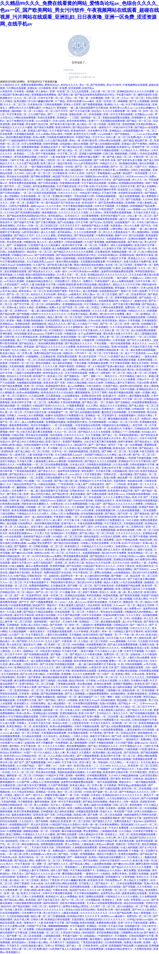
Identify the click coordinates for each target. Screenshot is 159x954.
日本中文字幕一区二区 (51, 98)
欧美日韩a (79, 765)
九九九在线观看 (80, 91)
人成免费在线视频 (102, 864)
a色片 (27, 517)
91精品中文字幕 (118, 258)
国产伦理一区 (125, 513)
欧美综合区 (119, 448)
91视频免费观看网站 (97, 693)
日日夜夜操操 (53, 395)
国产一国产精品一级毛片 (102, 445)
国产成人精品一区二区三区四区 (75, 150)
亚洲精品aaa (7, 323)
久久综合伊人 (51, 736)
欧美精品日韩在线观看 (57, 919)
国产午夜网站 (140, 143)
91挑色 (58, 297)
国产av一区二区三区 (122, 166)
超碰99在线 (141, 301)
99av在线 (149, 487)
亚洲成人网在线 (10, 749)
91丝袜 (87, 792)
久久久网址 (6, 170)
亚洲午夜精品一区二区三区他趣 (37, 683)
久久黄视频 (38, 327)
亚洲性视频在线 (69, 713)
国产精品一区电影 (30, 539)
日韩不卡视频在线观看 (106, 150)
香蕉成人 (62, 294)
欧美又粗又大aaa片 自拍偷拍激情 (97, 700)
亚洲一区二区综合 (34, 386)
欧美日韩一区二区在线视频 (61, 467)
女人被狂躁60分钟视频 (97, 575)
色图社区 (68, 353)
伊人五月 (134, 418)
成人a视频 (130, 229)
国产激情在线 (142, 513)
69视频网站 (32, 356)
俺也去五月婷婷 (140, 363)
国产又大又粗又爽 (80, 111)
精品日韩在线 (65, 163)
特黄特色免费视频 (78, 219)
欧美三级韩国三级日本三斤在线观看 (136, 589)
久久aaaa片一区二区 (124, 605)
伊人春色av (42, 91)
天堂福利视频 (17, 366)
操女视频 (12, 523)
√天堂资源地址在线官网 (87, 425)
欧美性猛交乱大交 (53, 373)
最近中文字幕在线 (24, 615)
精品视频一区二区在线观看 (132, 700)
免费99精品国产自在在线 (48, 353)
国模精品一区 (31, 651)
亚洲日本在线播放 (97, 602)
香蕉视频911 (72, 867)
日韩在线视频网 (53, 104)
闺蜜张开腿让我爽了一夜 (92, 157)
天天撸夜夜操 (25, 801)
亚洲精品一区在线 (63, 166)
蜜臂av (84, 559)
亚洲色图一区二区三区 (125, 723)
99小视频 (29, 481)
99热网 (68, 134)
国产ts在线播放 (66, 222)
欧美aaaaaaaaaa (36, 333)
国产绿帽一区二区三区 (114, 451)
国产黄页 (115, 778)
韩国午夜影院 (67, 366)
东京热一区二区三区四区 (119, 265)
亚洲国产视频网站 (72, 441)
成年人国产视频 (60, 870)
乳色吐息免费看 (47, 117)
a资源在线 (80, 579)
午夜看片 (104, 245)
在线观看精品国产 (109, 291)
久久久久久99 (36, 641)
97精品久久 (49, 107)
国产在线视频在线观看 (37, 654)
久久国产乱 (39, 265)
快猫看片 (27, 405)
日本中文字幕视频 (104, 206)
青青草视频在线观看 (126, 297)
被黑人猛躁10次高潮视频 (98, 805)
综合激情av (66, 618)
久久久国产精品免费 (56, 140)
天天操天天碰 (116, 926)
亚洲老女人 (111, 834)
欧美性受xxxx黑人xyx (122, 107)
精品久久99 (6, 667)
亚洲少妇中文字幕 (111, 467)
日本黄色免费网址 (109, 824)
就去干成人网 (22, 919)
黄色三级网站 (14, 834)
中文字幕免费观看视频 (28, 199)
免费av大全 (55, 307)
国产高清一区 (70, 307)
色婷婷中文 (55, 906)
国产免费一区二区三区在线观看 (105, 814)
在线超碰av (66, 143)
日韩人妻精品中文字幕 (91, 834)
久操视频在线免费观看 (85, 847)
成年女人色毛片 (112, 549)
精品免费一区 (125, 477)
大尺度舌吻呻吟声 (54, 749)
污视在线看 (87, 520)
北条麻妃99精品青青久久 (40, 281)
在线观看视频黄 (91, 553)
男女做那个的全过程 (37, 124)
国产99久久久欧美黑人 (139, 340)
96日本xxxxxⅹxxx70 (137, 176)
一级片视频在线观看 (40, 166)
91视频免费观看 (76, 405)
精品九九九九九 (57, 323)
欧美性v (93, 857)
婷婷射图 (36, 497)
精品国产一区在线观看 (135, 173)
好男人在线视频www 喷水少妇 (40, 854)
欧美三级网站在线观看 (80, 808)
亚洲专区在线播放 (17, 477)
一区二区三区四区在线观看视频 (39, 193)
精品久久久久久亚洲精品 (114, 405)
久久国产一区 (17, 634)
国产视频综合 (72, 376)
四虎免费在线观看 (67, 356)
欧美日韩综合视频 (87, 284)
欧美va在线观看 (25, 428)
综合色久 (96, 111)
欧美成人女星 (142, 647)
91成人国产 (81, 484)
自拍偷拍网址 (53, 304)
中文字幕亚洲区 (93, 474)
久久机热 (39, 778)
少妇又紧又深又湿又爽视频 (32, 785)
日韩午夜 (9, 337)
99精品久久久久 (109, 163)
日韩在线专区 (97, 484)
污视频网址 (126, 932)
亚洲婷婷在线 (75, 461)
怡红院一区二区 (57, 160)
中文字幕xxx (98, 837)
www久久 (126, 860)
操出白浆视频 (81, 143)
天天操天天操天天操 (11, 209)
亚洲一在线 (122, 900)
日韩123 (24, 841)
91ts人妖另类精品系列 (86, 163)
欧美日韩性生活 (145, 566)
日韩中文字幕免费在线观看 (99, 317)
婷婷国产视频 (42, 837)
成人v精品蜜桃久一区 (77, 170)
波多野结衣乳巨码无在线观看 (16, 818)
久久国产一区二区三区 (103, 906)
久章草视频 (134, 320)
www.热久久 (76, 474)
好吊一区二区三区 (41, 379)
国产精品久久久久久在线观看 (94, 431)
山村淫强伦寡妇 (31, 232)
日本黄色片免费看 (143, 831)
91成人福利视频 (129, 847)
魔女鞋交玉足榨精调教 (27, 248)
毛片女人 (56, 805)
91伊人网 (67, 690)
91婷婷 (34, 314)
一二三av (136, 134)
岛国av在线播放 (108, 703)
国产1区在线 (47, 664)
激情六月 (126, 291)
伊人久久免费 (132, 225)
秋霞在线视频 (87, 922)
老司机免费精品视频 (25, 157)
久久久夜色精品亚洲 (26, 337)
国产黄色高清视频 (130, 595)
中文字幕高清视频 (120, 363)
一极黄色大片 (91, 873)
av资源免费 (94, 248)
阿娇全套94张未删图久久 (84, 301)
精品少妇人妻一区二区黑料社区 (126, 526)
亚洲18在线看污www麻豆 (81, 101)
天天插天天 (115, 602)
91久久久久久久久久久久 (92, 238)
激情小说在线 (145, 549)
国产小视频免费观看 (42, 602)
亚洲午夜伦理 (90, 140)
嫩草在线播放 (42, 801)
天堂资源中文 (109, 415)
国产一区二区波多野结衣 (133, 294)
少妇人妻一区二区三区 (103, 91)
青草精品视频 (130, 507)
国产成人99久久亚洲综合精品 (28, 441)
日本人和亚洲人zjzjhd (55, 199)
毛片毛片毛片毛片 (10, 589)
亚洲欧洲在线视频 (127, 670)
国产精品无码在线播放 (66, 543)
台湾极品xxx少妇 (144, 114)
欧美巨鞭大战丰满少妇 (122, 369)
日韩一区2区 (151, 860)
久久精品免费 (37, 395)
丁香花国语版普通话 (25, 471)
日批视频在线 (49, 238)
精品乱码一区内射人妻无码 (51, 808)
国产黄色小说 (135, 242)
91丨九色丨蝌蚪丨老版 (107, 697)
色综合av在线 (60, 723)
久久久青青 (126, 638)
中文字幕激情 (77, 926)
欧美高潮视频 (73, 706)
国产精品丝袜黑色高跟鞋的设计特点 (95, 94)
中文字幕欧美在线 (67, 186)
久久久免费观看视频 (18, 409)
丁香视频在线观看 (66, 683)
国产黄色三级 (66, 94)
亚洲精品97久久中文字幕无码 (81, 330)
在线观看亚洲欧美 (110, 818)
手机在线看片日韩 (84, 196)
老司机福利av (56, 215)
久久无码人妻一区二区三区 (109, 199)
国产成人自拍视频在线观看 (105, 143)
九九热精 (143, 641)
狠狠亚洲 (71, 284)
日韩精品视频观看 (94, 147)
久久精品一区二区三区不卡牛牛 (51, 111)
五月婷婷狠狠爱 (137, 412)
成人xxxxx (80, 602)
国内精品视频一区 (10, 405)
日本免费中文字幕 (98, 130)
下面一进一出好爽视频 (91, 98)
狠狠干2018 (121, 235)
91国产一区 (108, 674)
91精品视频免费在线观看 (104, 219)
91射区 (116, 268)
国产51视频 (35, 697)
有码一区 (14, 431)
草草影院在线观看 (36, 530)
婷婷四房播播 (78, 248)
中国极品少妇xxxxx (22, 255)
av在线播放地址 (71, 395)
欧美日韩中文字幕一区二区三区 (32, 189)
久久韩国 (19, 274)
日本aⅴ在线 (94, 320)
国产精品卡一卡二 (128, 703)
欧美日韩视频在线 (133, 736)
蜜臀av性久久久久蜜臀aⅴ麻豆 (25, 107)
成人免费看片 (56, 242)
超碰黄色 (149, 582)
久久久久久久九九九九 (128, 533)
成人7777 (90, 327)
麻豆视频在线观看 (139, 395)
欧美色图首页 (41, 726)
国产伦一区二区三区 (18, 294)
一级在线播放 (125, 474)
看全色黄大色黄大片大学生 (97, 179)
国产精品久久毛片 (24, 235)
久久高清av (96, 212)
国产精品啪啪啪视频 (145, 687)
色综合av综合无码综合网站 (81, 909)
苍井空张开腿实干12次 (113, 215)
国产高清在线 (131, 752)
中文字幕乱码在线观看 (94, 183)
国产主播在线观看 (97, 494)
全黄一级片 (61, 271)
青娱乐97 (52, 605)
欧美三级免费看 (105, 539)
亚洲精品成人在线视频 (46, 713)
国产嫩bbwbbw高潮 (22, 553)
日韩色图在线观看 (10, 503)
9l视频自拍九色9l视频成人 (116, 425)
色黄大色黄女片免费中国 (138, 261)
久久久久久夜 (50, 366)
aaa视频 (32, 543)
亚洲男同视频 (145, 359)
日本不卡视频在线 (112, 608)
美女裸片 (95, 631)
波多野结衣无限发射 (68, 471)
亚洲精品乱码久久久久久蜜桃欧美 (65, 327)
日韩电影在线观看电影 (99, 464)
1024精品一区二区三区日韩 (123, 422)
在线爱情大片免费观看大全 (69, 415)
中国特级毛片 (106, 936)
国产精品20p (57, 759)
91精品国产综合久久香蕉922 (66, 824)
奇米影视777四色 (123, 811)
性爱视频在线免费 (70, 183)
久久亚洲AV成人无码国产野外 (81, 448)
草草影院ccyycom (72, 860)
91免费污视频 (52, 278)
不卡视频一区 (55, 448)
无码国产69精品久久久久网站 (100, 454)
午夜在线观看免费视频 (90, 523)
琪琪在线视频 (52, 782)
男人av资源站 (41, 805)
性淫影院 (108, 222)
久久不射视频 (93, 435)
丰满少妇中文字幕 (123, 127)
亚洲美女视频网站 (128, 854)
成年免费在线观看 (17, 657)
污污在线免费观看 (94, 949)
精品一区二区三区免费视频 (89, 690)
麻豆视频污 (99, 798)
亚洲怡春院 (6, 333)
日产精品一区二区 (108, 598)
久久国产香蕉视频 (94, 242)
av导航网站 (123, 170)
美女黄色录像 (14, 242)
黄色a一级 (75, 140)
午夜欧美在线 (60, 890)
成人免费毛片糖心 (36, 160)
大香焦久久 (92, 611)
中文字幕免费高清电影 (12, 261)
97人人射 (91, 739)
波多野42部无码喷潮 (131, 386)
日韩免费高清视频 (46, 399)
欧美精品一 (66, 736)
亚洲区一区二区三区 (59, 644)
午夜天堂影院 (147, 451)
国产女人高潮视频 (139, 101)
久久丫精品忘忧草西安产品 (22, 484)
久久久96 (92, 458)
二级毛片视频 (123, 409)
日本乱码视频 (64, 814)
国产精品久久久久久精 (51, 510)
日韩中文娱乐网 (49, 716)
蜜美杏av (153, 749)
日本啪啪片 (6, 157)
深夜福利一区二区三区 (113, 373)
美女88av (138, 821)
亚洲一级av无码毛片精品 (37, 494)
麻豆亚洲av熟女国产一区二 (15, 847)
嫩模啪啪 (22, 487)
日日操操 (80, 229)
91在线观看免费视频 (20, 605)
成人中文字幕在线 (87, 209)
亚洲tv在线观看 (120, 346)
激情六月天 (42, 520)
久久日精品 (6, 101)
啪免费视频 (105, 448)
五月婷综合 (58, 706)
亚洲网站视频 (19, 297)
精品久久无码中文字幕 (123, 186)
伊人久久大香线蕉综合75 (117, 232)
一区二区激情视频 (19, 729)
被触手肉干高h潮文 (20, 572)
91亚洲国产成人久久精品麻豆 (44, 245)
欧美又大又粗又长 (31, 893)
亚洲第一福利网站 (75, 775)
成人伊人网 (125, 454)
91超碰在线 (141, 945)
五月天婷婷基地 (31, 589)
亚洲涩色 (95, 451)
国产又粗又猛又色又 (49, 900)
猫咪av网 (6, 356)
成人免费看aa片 (133, 608)
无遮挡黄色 (119, 481)
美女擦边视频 (85, 683)
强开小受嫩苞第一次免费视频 (52, 742)
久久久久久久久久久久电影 (74, 212)
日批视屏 (46, 248)
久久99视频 (95, 549)
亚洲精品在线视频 (123, 559)
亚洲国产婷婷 (146, 507)
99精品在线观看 (91, 706)
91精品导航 (18, 435)
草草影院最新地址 (145, 271)
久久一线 (119, 104)
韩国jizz (153, 166)
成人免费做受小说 (37, 330)
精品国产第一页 (144, 140)
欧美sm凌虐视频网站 (28, 392)
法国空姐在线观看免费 (86, 618)
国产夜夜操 (34, 677)
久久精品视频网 (18, 631)
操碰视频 (123, 101)
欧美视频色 (102, 327)
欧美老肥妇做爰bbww (21, 533)
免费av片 (94, 373)
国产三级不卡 (22, 287)
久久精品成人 (22, 526)
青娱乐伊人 (125, 782)
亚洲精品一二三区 (89, 621)
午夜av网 (57, 379)
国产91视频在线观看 (58, 598)
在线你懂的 (81, 667)
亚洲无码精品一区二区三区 (79, 379)
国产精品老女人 (28, 343)
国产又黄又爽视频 (46, 222)
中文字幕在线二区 (17, 114)
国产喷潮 (22, 641)
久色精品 (152, 258)
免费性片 (88, 281)
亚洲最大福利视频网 (90, 153)
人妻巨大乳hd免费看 (56, 634)
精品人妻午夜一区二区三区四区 (65, 317)
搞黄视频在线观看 (116, 242)
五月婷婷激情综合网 (105, 517)
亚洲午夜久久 (69, 523)
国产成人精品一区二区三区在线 (97, 533)
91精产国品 (20, 575)
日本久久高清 (77, 173)
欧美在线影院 (144, 369)
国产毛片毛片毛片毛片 (74, 278)
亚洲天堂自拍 (142, 477)
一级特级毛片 (131, 739)
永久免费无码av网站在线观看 (61, 883)
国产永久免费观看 (34, 467)
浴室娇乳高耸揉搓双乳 (131, 193)
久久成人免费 (14, 611)
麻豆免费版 (130, 870)
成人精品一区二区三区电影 (92, 124)
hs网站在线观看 (83, 297)
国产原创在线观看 (84, 235)
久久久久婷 (19, 330)
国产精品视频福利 (24, 170)
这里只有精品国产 (43, 562)
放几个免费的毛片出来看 (20, 121)
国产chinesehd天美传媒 (81, 500)
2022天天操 (112, 638)
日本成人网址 (141, 598)
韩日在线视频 (136, 235)
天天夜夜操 (96, 733)
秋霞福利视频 (111, 595)
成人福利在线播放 (62, 363)
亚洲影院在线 (127, 255)
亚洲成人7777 (120, 431)
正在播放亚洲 (103, 251)
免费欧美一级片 (40, 301)
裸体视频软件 (8, 782)
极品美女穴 (29, 644)
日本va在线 (59, 121)
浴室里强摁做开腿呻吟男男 (101, 189)
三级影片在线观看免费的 (28, 373)
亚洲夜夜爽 (6, 189)
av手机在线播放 (18, 886)
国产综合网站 (91, 860)
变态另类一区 (140, 425)
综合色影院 (56, 435)
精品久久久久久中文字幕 (127, 284)
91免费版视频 (24, 464)
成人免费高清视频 (14, 278)
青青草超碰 (6, 274)
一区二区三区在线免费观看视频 (51, 464)
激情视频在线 (39, 323)
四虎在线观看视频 (103, 287)
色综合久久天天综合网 (101, 278)
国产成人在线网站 (147, 186)
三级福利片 (87, 625)
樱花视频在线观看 (118, 418)
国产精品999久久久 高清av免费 (31, 739)
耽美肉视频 (144, 870)
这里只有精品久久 (19, 497)
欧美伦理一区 (102, 487)
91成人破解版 (17, 566)
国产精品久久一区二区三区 (89, 657)
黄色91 (44, 880)
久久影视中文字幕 (112, 248)
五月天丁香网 (99, 392)
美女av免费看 (82, 438)
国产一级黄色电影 (77, 857)
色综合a (4, 752)
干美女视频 (100, 343)
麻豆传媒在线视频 (72, 831)
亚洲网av (113, 183)
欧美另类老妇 (110, 320)
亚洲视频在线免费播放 (44, 94)
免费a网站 (53, 402)
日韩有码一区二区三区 (22, 363)
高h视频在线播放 (128, 163)
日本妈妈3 (39, 775)
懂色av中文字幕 (47, 769)
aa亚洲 (103, 945)
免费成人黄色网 (133, 942)
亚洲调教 (130, 202)
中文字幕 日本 (72, 520)
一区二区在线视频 (62, 425)
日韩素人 (134, 153)
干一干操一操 (126, 634)
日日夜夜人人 (135, 857)
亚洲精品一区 (83, 366)
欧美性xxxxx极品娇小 (113, 916)
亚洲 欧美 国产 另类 (54, 382)
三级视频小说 (113, 690)
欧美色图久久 (142, 327)
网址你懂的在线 (31, 844)
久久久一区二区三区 (15, 104)
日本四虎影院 (53, 320)
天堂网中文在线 (54, 333)
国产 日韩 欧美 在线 (105, 160)
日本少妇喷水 (94, 386)
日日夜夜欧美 (60, 173)
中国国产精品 (83, 137)
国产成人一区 (110, 435)
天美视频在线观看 (24, 134)
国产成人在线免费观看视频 (123, 644)
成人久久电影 (48, 232)
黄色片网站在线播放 (67, 261)
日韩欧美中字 (75, 850)
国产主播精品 (38, 877)
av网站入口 (37, 782)
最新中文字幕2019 (33, 549)
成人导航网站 (12, 196)
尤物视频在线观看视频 (29, 382)
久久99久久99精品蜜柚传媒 (124, 775)
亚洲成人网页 (123, 674)
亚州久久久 (6, 575)
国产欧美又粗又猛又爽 (62, 124)
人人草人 (57, 428)
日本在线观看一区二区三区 (36, 196)
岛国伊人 (123, 395)
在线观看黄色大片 (117, 238)
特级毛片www (47, 500)
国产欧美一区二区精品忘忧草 (120, 733)
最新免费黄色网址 (19, 425)
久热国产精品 (110, 386)
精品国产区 (80, 445)
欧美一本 (136, 939)
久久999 (132, 641)
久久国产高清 (34, 369)
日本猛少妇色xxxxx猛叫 (132, 556)
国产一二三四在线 (58, 114)
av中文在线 (101, 526)
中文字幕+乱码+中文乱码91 (93, 186)
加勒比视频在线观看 (132, 667)
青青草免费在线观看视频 (23, 183)
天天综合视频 (21, 608)
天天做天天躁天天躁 (144, 212)
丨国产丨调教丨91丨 (92, 376)
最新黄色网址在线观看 (78, 749)
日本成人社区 (77, 464)
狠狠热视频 (121, 153)
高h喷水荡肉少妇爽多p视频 (56, 828)
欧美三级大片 (48, 163)
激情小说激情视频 (66, 258)
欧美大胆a (152, 634)
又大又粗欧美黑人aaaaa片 (41, 261)
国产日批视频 (133, 199)
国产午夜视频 (141, 536)
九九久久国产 (53, 641)
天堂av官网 (151, 98)
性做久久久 (106, 811)
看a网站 (108, 104)
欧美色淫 (37, 572)
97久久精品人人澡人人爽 (109, 651)
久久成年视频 (94, 772)
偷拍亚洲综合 (24, 150)
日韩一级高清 (131, 801)
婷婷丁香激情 (90, 592)
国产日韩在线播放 (48, 183)
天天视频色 (122, 206)
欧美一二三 (92, 765)
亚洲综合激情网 (112, 399)
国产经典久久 (84, 798)
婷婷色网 (123, 850)
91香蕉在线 (57, 503)
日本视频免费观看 (19, 301)
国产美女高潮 (38, 608)
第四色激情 (136, 805)
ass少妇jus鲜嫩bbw (145, 107)
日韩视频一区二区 (36, 507)
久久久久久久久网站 (54, 746)
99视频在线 (29, 242)
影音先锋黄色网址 (77, 121)
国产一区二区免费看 (61, 657)
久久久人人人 (36, 559)
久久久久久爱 (100, 310)
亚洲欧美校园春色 (33, 320)
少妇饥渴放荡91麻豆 (32, 945)
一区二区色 (149, 189)
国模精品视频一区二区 (124, 251)
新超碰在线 (123, 939)
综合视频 (62, 680)
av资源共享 (6, 91)
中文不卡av (98, 137)
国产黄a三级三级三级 (66, 481)
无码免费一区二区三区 (61, 350)
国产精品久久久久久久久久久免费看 (74, 251)
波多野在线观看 (40, 389)
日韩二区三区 (120, 805)
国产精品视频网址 (49, 340)
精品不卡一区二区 (116, 657)
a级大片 (123, 219)
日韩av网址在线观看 (110, 140)
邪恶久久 (76, 281)
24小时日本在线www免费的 (84, 271)
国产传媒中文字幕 (24, 222)
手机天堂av (75, 291)
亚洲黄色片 (108, 409)
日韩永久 (36, 409)
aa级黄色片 (75, 294)
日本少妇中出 (149, 926)
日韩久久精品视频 (141, 170)
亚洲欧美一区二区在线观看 (87, 497)
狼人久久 (42, 242)
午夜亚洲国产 (106, 209)
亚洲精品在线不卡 (51, 147)
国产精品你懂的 (22, 906)
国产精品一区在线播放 (54, 219)
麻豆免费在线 (43, 428)
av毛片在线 (150, 664)
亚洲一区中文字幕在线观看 (118, 114)
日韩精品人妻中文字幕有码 (120, 382)
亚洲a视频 (135, 431)
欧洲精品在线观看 (29, 229)
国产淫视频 (129, 886)
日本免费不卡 (19, 490)
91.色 (141, 251)
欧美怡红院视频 (107, 850)
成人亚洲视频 (90, 291)
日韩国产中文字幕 (37, 926)
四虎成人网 (79, 814)
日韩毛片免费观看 (19, 206)
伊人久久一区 (140, 179)
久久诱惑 (124, 680)
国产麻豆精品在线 (72, 147)
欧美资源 (107, 605)
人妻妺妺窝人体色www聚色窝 (50, 461)
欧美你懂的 (20, 101)
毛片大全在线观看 (85, 350)
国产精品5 (111, 513)
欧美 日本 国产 (140, 497)
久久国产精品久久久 (123, 769)
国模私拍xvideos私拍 (97, 176)
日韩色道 (138, 778)
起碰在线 (54, 575)
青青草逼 (151, 674)
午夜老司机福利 (68, 238)
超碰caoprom (38, 206)
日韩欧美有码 (91, 945)
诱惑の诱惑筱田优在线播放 (89, 265)
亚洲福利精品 (65, 235)
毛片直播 (133, 451)
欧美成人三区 (55, 376)
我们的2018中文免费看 (112, 314)
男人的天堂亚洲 (88, 356)
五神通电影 (13, 625)
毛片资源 (132, 448)
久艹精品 (60, 101)
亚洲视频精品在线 (72, 304)
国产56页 (68, 297)
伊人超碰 (69, 798)
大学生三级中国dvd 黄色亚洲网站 (114, 569)
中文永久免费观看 (14, 359)
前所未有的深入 (66, 769)
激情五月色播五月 (10, 769)
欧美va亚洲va (24, 713)
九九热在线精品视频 (18, 916)
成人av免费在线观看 (122, 281)
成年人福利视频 (118, 310)
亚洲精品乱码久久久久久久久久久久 (108, 274)
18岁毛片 (91, 173)
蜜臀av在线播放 (103, 572)
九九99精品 (57, 628)
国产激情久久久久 (61, 189)
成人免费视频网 (61, 248)
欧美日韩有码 (63, 127)
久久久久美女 (54, 206)
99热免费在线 (103, 687)
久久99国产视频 (124, 742)
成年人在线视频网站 (122, 245)
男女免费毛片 (45, 543)
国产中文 (24, 602)
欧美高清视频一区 (71, 337)
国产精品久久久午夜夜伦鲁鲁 (86, 654)
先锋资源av (116, 225)
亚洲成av (126, 143)
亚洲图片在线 (147, 644)
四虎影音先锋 (148, 801)
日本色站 (96, 795)
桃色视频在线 (49, 212)
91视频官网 (88, 340)
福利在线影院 (91, 536)
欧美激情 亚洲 (96, 880)
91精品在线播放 (47, 484)
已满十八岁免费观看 (33, 896)
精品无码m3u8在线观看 (80, 160)
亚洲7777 (93, 121)
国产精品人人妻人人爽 (14, 130)
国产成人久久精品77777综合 (83, 323)
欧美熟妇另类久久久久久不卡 (83, 916)
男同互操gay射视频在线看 (132, 785)
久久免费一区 (99, 428)
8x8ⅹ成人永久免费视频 (31, 415)
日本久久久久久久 (68, 193)
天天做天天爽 (103, 471)
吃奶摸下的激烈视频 (68, 418)
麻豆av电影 (15, 664)
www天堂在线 (37, 647)
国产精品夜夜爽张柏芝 (78, 759)
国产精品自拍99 (81, 127)
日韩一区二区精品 (89, 307)
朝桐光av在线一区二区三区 (49, 553)
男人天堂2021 (130, 438)
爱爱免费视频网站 (114, 749)
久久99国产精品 (37, 114)
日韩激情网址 (89, 710)
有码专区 (47, 409)
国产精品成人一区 (67, 399)
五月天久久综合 (121, 562)
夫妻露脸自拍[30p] (46, 474)
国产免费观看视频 (93, 104)
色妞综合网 (145, 539)
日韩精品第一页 (141, 409)
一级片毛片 (54, 621)
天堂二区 (124, 834)
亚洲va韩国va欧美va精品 (66, 559)
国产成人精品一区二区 (119, 157)
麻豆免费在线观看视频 (143, 350)
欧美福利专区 (78, 130)
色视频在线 (49, 697)
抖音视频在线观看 (65, 664)
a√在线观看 (88, 539)
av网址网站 (116, 229)
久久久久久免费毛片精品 (41, 258)
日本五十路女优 (126, 566)
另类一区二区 (112, 98)
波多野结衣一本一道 (71, 575)
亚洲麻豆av (78, 189)
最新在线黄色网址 (22, 814)
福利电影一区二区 (22, 111)
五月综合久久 (72, 215)
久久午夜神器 (81, 631)
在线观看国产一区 (125, 222)
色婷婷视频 (128, 124)
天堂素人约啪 (80, 788)
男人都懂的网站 (141, 232)
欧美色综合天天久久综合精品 (93, 346)
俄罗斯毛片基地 (145, 255)
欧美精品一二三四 (24, 153)
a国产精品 (128, 140)
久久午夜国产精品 (59, 130)
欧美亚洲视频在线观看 (24, 510)
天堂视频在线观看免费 (112, 121)
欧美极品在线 (97, 638)
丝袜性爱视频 (51, 143)
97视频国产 (104, 769)
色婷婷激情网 (99, 490)
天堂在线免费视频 (70, 402)
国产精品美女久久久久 (41, 271)
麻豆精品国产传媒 (41, 287)
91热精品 (76, 716)
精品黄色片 (104, 284)
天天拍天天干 (29, 769)
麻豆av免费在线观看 (37, 566)
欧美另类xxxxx (116, 494)
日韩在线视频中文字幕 (36, 445)
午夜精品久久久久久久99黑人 (33, 513)
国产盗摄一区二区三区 (105, 792)
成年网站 (14, 746)
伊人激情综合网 (143, 638)
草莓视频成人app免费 (109, 173)
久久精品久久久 (129, 150)
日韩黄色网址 (38, 703)
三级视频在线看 (109, 831)
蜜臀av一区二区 (118, 661)
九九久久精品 (19, 350)
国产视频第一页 (23, 546)
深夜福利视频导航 (78, 451)
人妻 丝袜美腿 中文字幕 (63, 157)
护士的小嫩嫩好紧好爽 (41, 101)
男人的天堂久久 (52, 913)
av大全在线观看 (13, 536)
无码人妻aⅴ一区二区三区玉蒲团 (100, 294)
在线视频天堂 (149, 323)
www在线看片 (44, 121)
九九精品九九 (117, 176)
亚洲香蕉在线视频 (121, 759)
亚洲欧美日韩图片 (62, 196)
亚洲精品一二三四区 (68, 117)
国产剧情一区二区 (103, 297)
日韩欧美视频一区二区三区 (48, 546)
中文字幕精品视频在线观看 (78, 206)
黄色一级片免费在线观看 (74, 549)
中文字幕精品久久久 (61, 445)
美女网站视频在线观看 (60, 729)
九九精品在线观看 (32, 736)
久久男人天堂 (64, 274)
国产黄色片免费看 (44, 127)
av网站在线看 (86, 369)
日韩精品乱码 (142, 428)
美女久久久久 (140, 343)
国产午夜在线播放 (46, 153)
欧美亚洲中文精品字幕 (103, 170)
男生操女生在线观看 (18, 176)
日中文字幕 (82, 222)
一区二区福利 (23, 186)
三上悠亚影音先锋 (79, 723)
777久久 (102, 356)
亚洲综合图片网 (110, 706)
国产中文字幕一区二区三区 (29, 304)
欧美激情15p (124, 147)
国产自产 (19, 762)
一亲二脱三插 (14, 854)
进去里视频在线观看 (15, 271)
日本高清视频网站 (62, 579)
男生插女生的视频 (46, 772)
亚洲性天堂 (114, 124)
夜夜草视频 (18, 124)
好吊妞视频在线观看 (92, 513)
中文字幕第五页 (113, 523)
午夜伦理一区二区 (143, 157)
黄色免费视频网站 (77, 746)
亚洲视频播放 (17, 850)
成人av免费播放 (76, 386)
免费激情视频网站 (39, 585)
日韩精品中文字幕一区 (38, 850)
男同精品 (60, 945)
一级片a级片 (122, 278)
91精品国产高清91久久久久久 (49, 405)
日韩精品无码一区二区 (12, 592)
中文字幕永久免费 (27, 687)
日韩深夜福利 (8, 677)
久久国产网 (149, 137)
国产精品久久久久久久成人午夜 (43, 873)
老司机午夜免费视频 (90, 399)
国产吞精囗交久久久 (59, 507)
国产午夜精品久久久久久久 (77, 268)
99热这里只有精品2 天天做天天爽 (98, 193)
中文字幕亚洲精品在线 (138, 104)
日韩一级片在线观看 (44, 150)
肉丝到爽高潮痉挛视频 (19, 137)
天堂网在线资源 (30, 500)
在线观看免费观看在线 (144, 402)
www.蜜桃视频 (118, 641)
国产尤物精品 (122, 134)
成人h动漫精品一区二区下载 (133, 906)
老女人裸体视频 (142, 913)
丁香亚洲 (54, 880)
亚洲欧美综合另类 (91, 395)
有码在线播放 (94, 595)
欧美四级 (31, 900)
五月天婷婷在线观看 (80, 287)
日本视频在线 (93, 900)
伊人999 (140, 634)
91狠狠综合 (84, 428)
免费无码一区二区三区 (137, 307)
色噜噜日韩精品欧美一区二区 (112, 350)
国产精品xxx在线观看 (146, 127)
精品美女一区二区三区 (39, 251)
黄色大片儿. (111, 376)
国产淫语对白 (142, 569)
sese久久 (153, 343)
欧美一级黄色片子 (101, 127)
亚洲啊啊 (9, 199)
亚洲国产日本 (72, 510)
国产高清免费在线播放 (111, 202)
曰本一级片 (66, 765)
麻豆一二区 (132, 314)
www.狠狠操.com (136, 209)
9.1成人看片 (56, 520)
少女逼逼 (121, 209)
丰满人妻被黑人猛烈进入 (72, 605)
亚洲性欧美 (7, 451)
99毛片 (24, 284)
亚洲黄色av (43, 628)
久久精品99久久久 (139, 546)
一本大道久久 (11, 539)
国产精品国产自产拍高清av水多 (63, 202)
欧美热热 (141, 353)
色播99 (49, 415)
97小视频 (65, 592)
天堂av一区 (71, 98)
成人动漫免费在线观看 (143, 330)
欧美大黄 (138, 860)
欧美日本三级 (77, 562)
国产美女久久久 (146, 467)
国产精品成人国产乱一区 (137, 248)
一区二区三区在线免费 (62, 739)
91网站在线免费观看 (25, 117)
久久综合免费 (121, 464)
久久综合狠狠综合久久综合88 (123, 798)
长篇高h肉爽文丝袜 (114, 615)
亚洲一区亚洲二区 (60, 91)
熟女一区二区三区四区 (70, 792)
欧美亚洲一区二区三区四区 (143, 765)
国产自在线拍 (74, 566)
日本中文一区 (59, 451)
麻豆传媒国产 (86, 697)
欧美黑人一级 (139, 562)
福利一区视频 (70, 359)
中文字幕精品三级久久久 (21, 179)
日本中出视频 (127, 389)
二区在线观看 (149, 510)
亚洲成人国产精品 (38, 130)
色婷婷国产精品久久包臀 (95, 225)
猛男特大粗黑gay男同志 (76, 906)
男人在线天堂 (135, 592)
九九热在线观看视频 (128, 510)
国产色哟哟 (42, 821)
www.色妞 (153, 353)
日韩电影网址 (104, 340)
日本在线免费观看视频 (130, 883)
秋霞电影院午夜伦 (56, 386)
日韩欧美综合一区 (24, 399)
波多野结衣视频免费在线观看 (57, 229)
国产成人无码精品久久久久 (103, 746)
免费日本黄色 (119, 873)
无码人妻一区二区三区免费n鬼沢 (124, 137)
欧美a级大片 (110, 395)
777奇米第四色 (65, 484)
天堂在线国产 (12, 284)
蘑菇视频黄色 (33, 366)
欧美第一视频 (14, 320)
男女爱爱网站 (91, 831)
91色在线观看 (106, 458)
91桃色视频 (131, 749)
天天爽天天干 (57, 942)
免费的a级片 (59, 850)
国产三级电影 (48, 680)
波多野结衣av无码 (82, 530)
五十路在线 (6, 638)
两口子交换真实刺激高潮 (50, 170)
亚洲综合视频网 (137, 238)
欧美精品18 (52, 896)
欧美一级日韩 (132, 323)
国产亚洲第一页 (59, 625)
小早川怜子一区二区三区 (88, 353)
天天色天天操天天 (101, 723)
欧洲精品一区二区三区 (17, 448)
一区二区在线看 (71, 179)
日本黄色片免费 (140, 680)
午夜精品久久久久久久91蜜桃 (16, 127)
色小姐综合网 (80, 638)
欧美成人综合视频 (46, 615)
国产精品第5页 (60, 494)
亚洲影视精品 (60, 287)
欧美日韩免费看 (43, 458)
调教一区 (42, 644)
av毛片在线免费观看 (131, 582)
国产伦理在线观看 (44, 255)
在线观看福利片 (17, 251)
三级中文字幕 (17, 160)
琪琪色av (145, 150)
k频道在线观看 (70, 913)
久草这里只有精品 (78, 314)
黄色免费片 (18, 356)
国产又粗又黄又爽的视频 (127, 304)
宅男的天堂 (110, 474)
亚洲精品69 (57, 533)
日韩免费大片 (62, 281)
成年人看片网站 (101, 359)
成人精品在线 (38, 729)
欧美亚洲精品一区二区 (141, 553)
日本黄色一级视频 (24, 91)
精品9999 (6, 906)
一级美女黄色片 (37, 631)
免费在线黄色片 (123, 821)
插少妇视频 (126, 598)
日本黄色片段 (35, 104)
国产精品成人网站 (24, 860)
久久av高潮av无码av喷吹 (49, 134)
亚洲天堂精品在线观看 (87, 729)
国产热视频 (23, 314)
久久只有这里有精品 (121, 327)
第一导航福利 (101, 762)
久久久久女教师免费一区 (116, 111)
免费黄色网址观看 (106, 922)
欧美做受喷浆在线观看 (84, 670)
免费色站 (9, 759)
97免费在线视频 (105, 235)
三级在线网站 (8, 513)
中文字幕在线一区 (31, 746)
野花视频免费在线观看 (76, 556)
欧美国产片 (39, 376)
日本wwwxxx (147, 703)
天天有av (22, 225)
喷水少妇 (134, 471)
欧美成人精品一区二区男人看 (16, 353)
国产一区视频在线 (17, 245)
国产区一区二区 (84, 166)
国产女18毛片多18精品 (33, 674)
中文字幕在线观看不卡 (36, 582)
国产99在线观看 (59, 389)
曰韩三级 (108, 153)
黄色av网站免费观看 (97, 778)
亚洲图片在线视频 (139, 873)
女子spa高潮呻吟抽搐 (90, 333)
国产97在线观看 (78, 389)
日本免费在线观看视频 (85, 703)
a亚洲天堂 (20, 454)
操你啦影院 (92, 818)
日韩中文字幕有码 (110, 860)
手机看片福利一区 (126, 94)
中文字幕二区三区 (67, 153)
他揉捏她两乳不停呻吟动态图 (27, 140)
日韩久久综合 (81, 736)
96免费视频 (127, 647)
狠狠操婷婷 (136, 487)
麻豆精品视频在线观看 (55, 677)
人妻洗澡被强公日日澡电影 (103, 389)
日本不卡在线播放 (92, 615)
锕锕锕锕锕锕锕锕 (58, 926)
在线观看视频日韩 (133, 130)
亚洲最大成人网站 (38, 942)
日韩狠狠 (72, 700)
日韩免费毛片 (48, 418)
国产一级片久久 (139, 625)
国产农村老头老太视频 (130, 160)
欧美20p (138, 932)
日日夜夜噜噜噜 (90, 215)
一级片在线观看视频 (128, 196)
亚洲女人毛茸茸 (73, 104)
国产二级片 (87, 526)
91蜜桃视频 (59, 818)
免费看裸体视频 (31, 147)
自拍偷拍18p (93, 409)
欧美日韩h (85, 359)
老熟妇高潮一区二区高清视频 (85, 114)
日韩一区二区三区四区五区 (43, 225)
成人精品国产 (63, 788)
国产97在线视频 (149, 798)
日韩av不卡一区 (146, 379)
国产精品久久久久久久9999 (53, 687)
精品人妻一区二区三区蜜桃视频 (64, 608)
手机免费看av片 (21, 661)
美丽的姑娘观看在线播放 (116, 117)
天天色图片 (132, 287)
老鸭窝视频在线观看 (52, 844)
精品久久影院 (111, 582)
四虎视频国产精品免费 (80, 199)
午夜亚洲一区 (69, 641)
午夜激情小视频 (63, 517)
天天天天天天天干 (70, 225)
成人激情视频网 (79, 742)
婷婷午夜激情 (126, 441)
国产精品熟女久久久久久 (79, 343)
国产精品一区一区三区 (139, 121)
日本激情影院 (149, 320)
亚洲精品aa (115, 130)
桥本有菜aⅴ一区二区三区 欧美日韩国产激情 (43, 291)
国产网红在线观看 (67, 834)
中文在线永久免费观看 (17, 389)
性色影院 (123, 189)
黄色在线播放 (43, 363)
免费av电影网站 (35, 278)
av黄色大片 (34, 219)
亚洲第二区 (61, 562)
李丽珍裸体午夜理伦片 (63, 582)
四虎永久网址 (145, 415)
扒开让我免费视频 (32, 143)
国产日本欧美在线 (104, 585)
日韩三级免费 (140, 291)
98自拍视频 (20, 333)
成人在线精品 (38, 317)
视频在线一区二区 (139, 219)
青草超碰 (62, 107)
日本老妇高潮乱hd (146, 124)
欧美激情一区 (135, 484)
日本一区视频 (82, 795)
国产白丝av (96, 222)
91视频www (136, 278)
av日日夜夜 (70, 428)
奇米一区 (76, 592)
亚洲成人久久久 (137, 258)
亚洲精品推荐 (23, 323)
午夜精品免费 (130, 539)
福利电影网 (40, 621)
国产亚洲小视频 (91, 716)
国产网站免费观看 (41, 176)
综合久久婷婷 (96, 382)
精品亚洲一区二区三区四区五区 (53, 720)
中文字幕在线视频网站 (87, 893)
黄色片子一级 (151, 795)
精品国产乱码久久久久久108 (68, 176)
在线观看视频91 (127, 415)
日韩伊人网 (37, 919)
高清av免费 (39, 137)
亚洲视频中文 (139, 117)
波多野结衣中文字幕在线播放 (38, 788)
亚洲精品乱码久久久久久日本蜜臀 (136, 91)
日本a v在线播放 (133, 618)
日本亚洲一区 (14, 549)
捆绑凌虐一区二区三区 (19, 775)
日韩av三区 (57, 513)
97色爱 (143, 749)
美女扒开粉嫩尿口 (41, 425)
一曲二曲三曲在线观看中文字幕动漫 (88, 107)
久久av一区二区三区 (25, 98)
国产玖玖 (9, 186)
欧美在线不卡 (90, 202)
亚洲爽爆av (42, 307)
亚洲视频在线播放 (49, 337)
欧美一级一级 (118, 592)
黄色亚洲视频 (41, 670)
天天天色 (22, 219)
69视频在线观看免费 (87, 811)
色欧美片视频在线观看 (121, 392)
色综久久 (104, 592)
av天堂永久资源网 (14, 281)
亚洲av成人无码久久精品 (20, 307)
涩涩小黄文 (37, 526)
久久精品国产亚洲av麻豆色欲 (108, 366)
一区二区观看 (36, 477)
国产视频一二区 (120, 575)
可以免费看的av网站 (11, 346)
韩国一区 (137, 111)
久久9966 (19, 173)
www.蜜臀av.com (59, 301)
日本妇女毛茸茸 (52, 369)
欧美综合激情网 (126, 530)
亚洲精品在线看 (107, 670)
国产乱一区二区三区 (144, 454)
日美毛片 (43, 157)
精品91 (123, 320)
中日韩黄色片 (114, 261)
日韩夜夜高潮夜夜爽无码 (61, 137)
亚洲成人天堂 (85, 487)
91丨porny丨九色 (37, 350)
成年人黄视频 (68, 209)
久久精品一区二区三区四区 (93, 641)
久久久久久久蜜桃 (46, 235)
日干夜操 (91, 680)
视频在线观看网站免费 (46, 618)
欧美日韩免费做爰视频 (27, 811)
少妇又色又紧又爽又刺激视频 (36, 431)
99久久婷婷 (132, 520)
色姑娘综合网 (135, 481)
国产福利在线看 (122, 179)
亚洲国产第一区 (141, 147)
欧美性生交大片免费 (85, 134)
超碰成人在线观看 (143, 726)
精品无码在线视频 (61, 638)
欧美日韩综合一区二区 (31, 857)
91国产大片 (141, 166)
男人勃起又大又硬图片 (79, 752)
